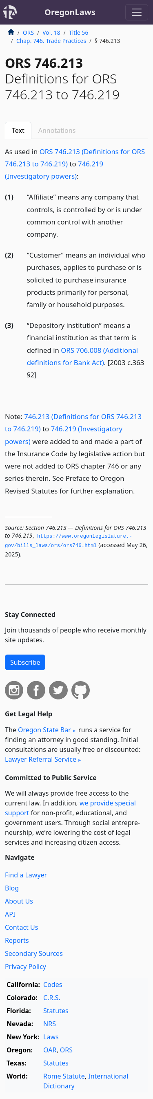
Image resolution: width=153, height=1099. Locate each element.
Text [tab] (18, 130)
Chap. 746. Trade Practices (51, 41)
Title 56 (79, 32)
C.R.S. (51, 997)
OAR (49, 1049)
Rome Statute (64, 1076)
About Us (19, 901)
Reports (17, 940)
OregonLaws (69, 12)
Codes (52, 984)
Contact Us (21, 927)
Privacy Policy (25, 966)
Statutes (56, 1010)
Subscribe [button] (25, 662)
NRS (49, 1023)
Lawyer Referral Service (40, 759)
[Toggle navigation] (136, 12)
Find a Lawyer (26, 874)
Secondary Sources (34, 953)
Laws (51, 1036)
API (10, 914)
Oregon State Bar (44, 729)
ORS (28, 32)
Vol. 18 (51, 32)
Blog (12, 888)
